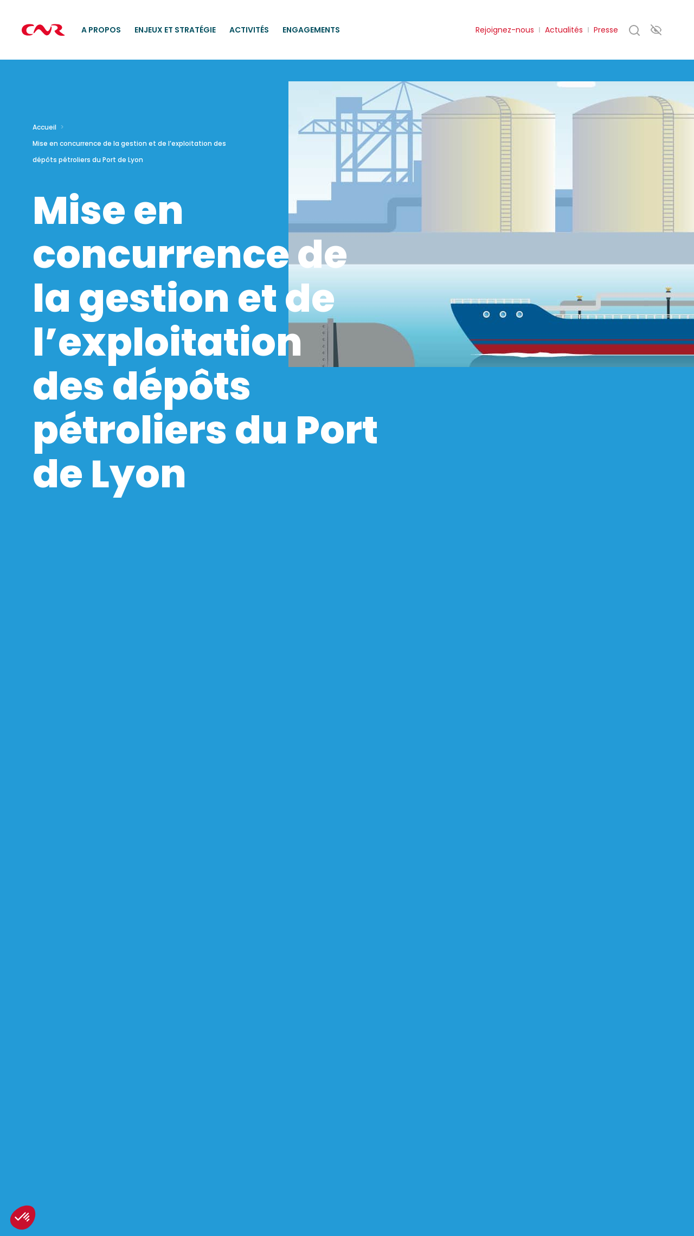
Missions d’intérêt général (203, 17)
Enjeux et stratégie (175, 29)
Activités (249, 29)
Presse (606, 29)
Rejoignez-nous (504, 29)
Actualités (564, 29)
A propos (101, 29)
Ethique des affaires (396, 17)
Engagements (311, 29)
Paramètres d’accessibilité (656, 29)
